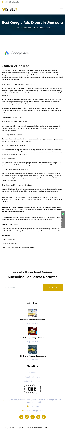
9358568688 (33, 406)
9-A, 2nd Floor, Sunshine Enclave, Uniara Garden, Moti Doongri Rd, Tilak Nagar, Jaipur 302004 (34, 401)
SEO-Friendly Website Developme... (32, 356)
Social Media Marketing (32, 381)
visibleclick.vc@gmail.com (12, 2)
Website (32, 373)
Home (17, 28)
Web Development (32, 377)
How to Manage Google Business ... (32, 338)
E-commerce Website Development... (32, 320)
